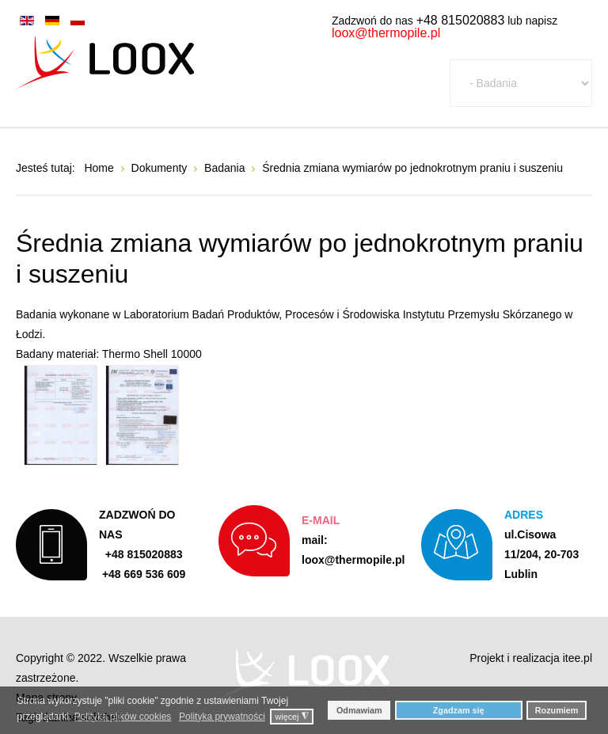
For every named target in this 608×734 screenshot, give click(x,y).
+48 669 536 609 (144, 574)
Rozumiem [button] (557, 710)
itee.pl (577, 658)
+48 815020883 (460, 20)
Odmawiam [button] (359, 710)
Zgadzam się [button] (458, 710)
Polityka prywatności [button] (222, 716)
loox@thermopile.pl (386, 33)
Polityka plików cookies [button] (123, 716)
